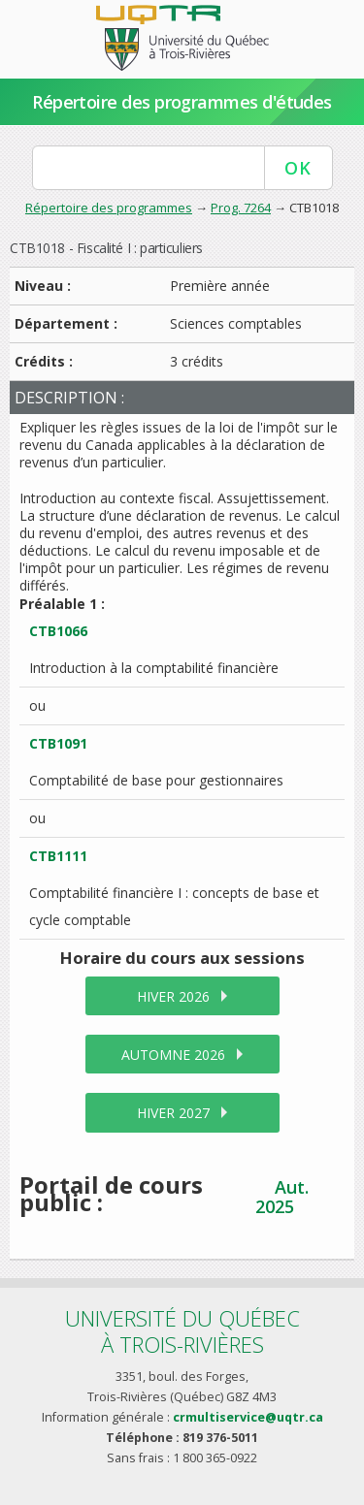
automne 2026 (173, 1054)
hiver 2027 (173, 1113)
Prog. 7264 (241, 207)
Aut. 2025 (282, 1196)
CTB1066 (58, 631)
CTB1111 (58, 856)
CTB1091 (58, 743)
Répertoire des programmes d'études (182, 101)
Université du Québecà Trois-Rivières (182, 1331)
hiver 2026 (173, 996)
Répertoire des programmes (108, 207)
